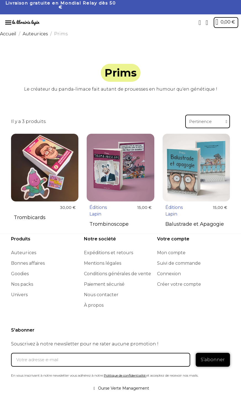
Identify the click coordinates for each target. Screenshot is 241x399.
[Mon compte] (207, 23)
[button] (200, 22)
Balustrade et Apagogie (194, 224)
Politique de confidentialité (124, 375)
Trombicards (30, 217)
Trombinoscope (109, 224)
